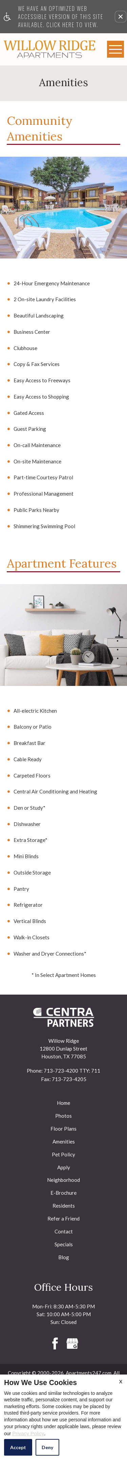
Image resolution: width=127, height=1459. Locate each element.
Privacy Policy (28, 1433)
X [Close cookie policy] (120, 1381)
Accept (18, 1447)
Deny (47, 1447)
